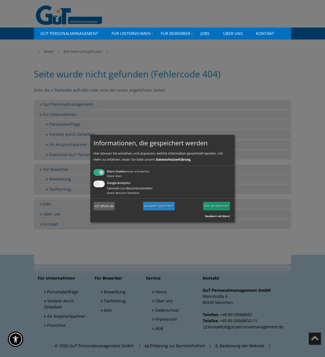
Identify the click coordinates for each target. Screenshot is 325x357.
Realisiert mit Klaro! (217, 216)
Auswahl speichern (158, 206)
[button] (15, 339)
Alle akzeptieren (216, 206)
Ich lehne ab (104, 206)
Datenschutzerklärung (173, 159)
